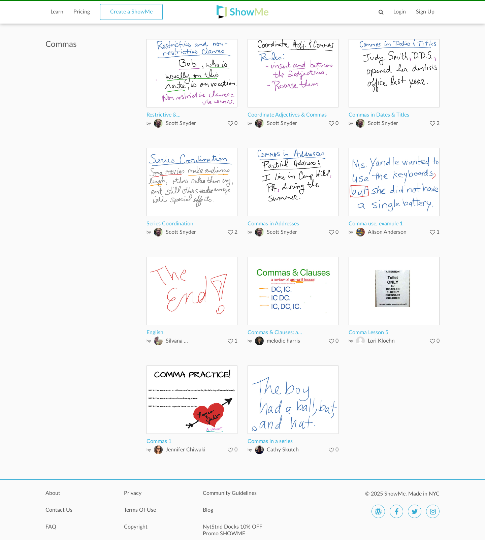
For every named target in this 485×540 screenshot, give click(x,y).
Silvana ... (177, 341)
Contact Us (58, 510)
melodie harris (283, 341)
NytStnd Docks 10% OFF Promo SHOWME (232, 530)
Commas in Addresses (273, 223)
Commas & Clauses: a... (275, 332)
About (52, 493)
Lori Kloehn (381, 341)
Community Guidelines (230, 493)
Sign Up (425, 11)
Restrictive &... (164, 115)
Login (399, 11)
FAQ (50, 527)
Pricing (81, 11)
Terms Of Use (140, 510)
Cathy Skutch (283, 449)
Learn (57, 11)
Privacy (132, 493)
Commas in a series (270, 441)
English (155, 332)
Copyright (136, 527)
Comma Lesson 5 (368, 332)
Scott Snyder (181, 123)
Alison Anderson (387, 232)
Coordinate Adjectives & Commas (287, 115)
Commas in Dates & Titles (379, 115)
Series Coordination (170, 223)
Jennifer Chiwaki (185, 449)
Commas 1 (159, 441)
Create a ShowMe (131, 11)
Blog (208, 510)
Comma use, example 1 (376, 223)
